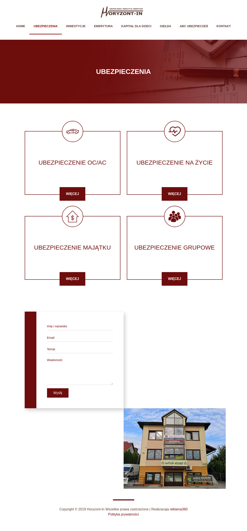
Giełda (165, 26)
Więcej (72, 194)
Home (22, 26)
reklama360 (179, 509)
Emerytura (103, 26)
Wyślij (57, 393)
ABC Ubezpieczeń (194, 26)
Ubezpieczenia (46, 26)
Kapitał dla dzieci (136, 26)
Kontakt (224, 26)
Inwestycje (76, 26)
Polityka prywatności (123, 514)
